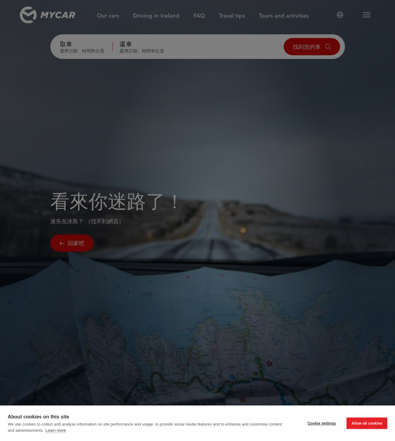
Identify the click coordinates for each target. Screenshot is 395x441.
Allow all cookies (366, 428)
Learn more (55, 435)
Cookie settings (322, 428)
